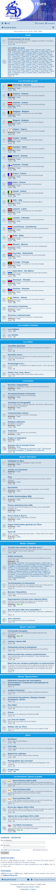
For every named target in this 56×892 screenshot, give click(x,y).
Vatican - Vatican (20, 297)
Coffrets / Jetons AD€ (17, 641)
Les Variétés (13, 335)
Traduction (12, 431)
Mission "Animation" (28, 543)
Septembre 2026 (18, 53)
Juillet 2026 (43, 51)
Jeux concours (14, 619)
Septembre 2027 (18, 58)
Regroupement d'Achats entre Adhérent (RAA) (27, 599)
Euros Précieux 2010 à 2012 (24, 781)
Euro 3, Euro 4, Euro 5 (17, 516)
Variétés (11, 566)
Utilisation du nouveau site (34, 450)
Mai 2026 (25, 51)
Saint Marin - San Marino (23, 271)
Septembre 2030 (18, 72)
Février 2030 (41, 69)
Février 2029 (41, 64)
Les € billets (28, 342)
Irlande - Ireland (19, 191)
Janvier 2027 (30, 54)
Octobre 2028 (31, 63)
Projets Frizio (13, 770)
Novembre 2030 (43, 72)
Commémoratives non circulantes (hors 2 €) (38, 564)
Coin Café (12, 746)
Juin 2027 (34, 56)
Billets (46, 566)
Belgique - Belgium (21, 111)
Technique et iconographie (19, 403)
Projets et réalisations (17, 438)
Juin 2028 (34, 61)
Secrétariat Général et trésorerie (21, 394)
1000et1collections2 (10, 875)
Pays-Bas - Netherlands (23, 253)
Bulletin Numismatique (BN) (19, 496)
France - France (19, 173)
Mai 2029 (25, 66)
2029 (21, 64)
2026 (20, 50)
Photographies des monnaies (20, 761)
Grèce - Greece (19, 182)
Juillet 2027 (43, 56)
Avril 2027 (16, 56)
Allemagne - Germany (22, 85)
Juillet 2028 (43, 61)
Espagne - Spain (20, 147)
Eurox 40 (11, 532)
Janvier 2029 (30, 64)
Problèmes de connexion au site (29, 448)
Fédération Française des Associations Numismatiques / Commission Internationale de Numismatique (28, 683)
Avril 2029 (16, 66)
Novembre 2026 (43, 53)
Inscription (16, 837)
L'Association (28, 381)
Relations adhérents (16, 422)
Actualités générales (16, 346)
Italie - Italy (17, 200)
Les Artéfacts (13, 329)
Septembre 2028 (18, 63)
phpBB (22, 884)
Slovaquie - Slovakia (21, 280)
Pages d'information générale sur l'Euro (25, 524)
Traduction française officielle (25, 887)
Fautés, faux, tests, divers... (19, 372)
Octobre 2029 (31, 68)
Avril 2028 (16, 61)
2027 (21, 54)
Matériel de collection (17, 754)
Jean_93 (19, 604)
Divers (28, 735)
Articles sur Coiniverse (17, 470)
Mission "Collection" (28, 627)
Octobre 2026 (31, 53)
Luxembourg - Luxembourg (24, 227)
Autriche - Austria (20, 103)
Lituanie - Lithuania (21, 218)
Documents (13, 487)
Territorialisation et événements (21, 583)
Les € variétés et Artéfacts (28, 325)
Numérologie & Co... (16, 364)
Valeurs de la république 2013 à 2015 (23, 816)
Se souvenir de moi (40, 850)
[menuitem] (7, 23)
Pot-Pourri (12, 739)
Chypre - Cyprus (20, 129)
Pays (10, 477)
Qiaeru (38, 887)
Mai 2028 (25, 61)
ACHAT (21, 563)
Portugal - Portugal (21, 262)
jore (18, 561)
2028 (21, 59)
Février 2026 (40, 50)
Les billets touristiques (22, 825)
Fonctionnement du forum (19, 39)
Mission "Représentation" (28, 677)
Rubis (18, 88)
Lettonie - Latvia (20, 209)
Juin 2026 (34, 51)
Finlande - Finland (20, 165)
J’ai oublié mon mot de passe (10, 850)
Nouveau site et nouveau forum (21, 445)
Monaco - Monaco (20, 244)
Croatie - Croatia (20, 138)
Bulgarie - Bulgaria (21, 120)
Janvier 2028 (30, 59)
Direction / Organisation (18, 385)
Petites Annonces (15, 556)
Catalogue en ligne (16, 461)
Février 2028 (41, 59)
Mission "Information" (28, 457)
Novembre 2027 (43, 58)
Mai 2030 (25, 71)
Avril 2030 (16, 71)
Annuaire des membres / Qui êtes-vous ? (25, 547)
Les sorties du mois (16, 48)
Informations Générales (18, 306)
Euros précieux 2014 (21, 798)
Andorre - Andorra (20, 94)
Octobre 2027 (31, 58)
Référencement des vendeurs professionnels (27, 654)
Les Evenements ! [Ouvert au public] (28, 777)
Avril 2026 (16, 51)
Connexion (5, 837)
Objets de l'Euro (37, 566)
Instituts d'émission (16, 690)
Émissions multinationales (19, 315)
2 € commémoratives (33, 563)
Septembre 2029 (18, 68)
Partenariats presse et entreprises (22, 647)
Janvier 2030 (30, 69)
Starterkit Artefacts (23, 566)
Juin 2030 (34, 71)
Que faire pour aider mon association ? (24, 610)
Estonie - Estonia (20, 156)
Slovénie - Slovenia (21, 289)
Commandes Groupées (17, 631)
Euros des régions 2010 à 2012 (21, 807)
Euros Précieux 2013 (21, 789)
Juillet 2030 (43, 71)
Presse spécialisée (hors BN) (20, 505)
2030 (21, 69)
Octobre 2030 (31, 72)
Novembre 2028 (43, 63)
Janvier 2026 (28, 50)
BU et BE (45, 563)
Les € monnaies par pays (28, 81)
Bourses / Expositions (17, 592)
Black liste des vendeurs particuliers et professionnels (31, 663)
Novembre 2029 (43, 68)
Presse (11, 712)
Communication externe (18, 413)
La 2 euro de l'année (16, 720)
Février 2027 (41, 54)
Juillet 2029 (43, 66)
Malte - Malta (18, 235)
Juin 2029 (34, 66)
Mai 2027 (25, 56)
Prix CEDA (12, 705)
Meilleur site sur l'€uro (17, 727)
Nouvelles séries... (15, 355)
